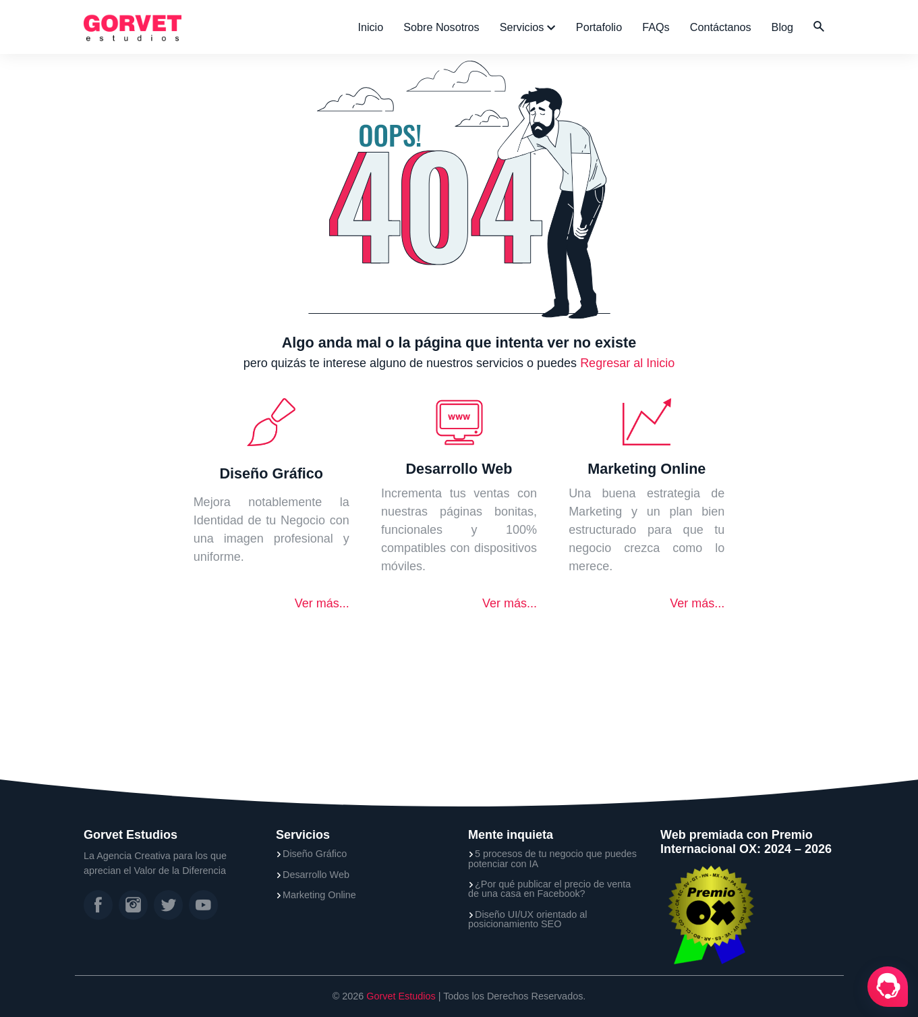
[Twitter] (168, 904)
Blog (782, 27)
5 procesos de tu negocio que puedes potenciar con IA (552, 859)
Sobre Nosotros (441, 27)
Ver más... (322, 603)
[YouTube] (203, 904)
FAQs (655, 27)
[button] (818, 27)
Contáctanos (720, 27)
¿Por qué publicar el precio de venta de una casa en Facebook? (549, 889)
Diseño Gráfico (315, 853)
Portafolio (599, 27)
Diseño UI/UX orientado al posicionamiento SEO (527, 919)
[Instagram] (133, 904)
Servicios (523, 27)
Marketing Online (319, 895)
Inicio (370, 27)
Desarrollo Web (316, 874)
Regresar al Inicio (627, 363)
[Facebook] (98, 904)
